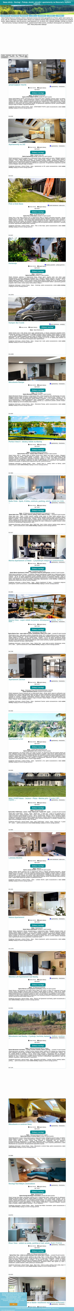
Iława (63, 61)
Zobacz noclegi (38, 98)
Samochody (42, 15)
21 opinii (44, 220)
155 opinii (43, 874)
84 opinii (44, 696)
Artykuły (60, 15)
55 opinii (59, 638)
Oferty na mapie (15, 15)
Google (4, 1295)
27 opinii (44, 756)
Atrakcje (51, 15)
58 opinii (58, 1260)
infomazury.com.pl (69, 1)
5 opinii (50, 458)
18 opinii (47, 1141)
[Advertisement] (37, 39)
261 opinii (44, 161)
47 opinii (42, 280)
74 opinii (44, 399)
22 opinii (57, 577)
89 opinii (48, 1200)
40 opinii (59, 816)
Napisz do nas (55, 1308)
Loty (33, 15)
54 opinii (58, 519)
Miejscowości (24, 15)
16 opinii (49, 993)
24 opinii (58, 1054)
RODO (17, 1301)
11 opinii (44, 934)
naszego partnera (27, 113)
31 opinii (45, 102)
